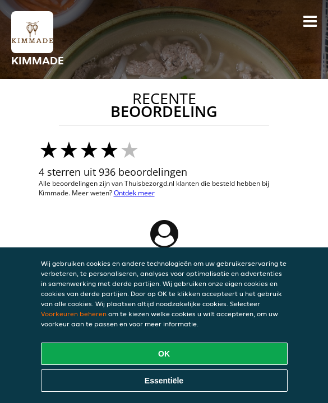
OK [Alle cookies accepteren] (164, 353)
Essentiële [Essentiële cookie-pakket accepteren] (164, 380)
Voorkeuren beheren (74, 314)
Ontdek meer (134, 193)
